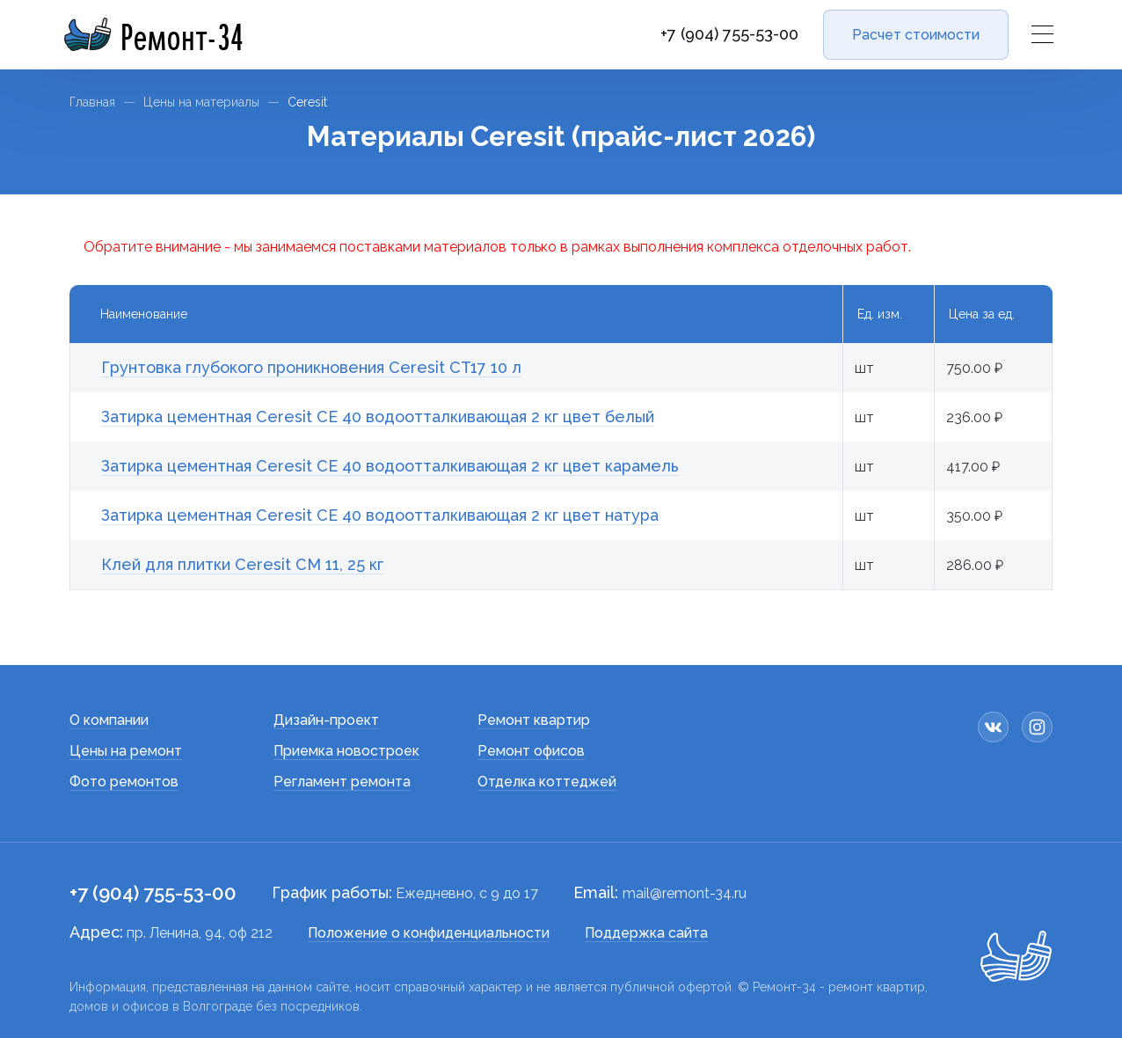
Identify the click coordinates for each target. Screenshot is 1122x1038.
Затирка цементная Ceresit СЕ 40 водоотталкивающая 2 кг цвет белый (377, 416)
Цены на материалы (201, 102)
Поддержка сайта (646, 933)
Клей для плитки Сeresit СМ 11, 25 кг (242, 564)
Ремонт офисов (531, 750)
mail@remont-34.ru (685, 893)
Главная (92, 102)
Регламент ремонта (342, 781)
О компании (109, 720)
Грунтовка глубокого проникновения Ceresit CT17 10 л (311, 367)
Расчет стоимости (916, 34)
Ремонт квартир (533, 720)
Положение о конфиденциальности (429, 933)
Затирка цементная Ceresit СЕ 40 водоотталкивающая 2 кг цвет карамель (390, 466)
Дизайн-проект (326, 720)
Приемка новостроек (346, 750)
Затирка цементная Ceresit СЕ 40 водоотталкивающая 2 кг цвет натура (380, 515)
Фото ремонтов (123, 781)
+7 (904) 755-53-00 (729, 34)
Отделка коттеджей (546, 781)
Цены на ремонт (125, 750)
